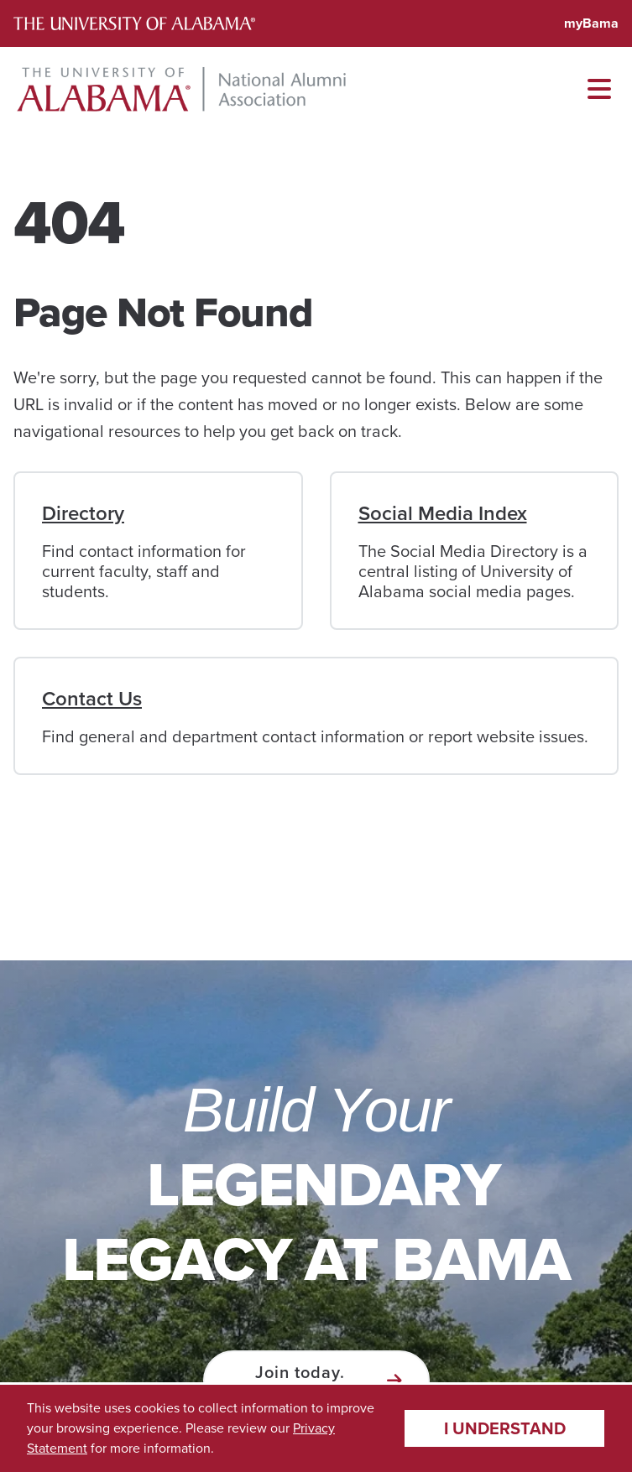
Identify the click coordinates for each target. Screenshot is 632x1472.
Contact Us (92, 699)
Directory (83, 513)
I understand (505, 1428)
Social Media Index (442, 513)
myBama (591, 23)
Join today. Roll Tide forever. (300, 1381)
